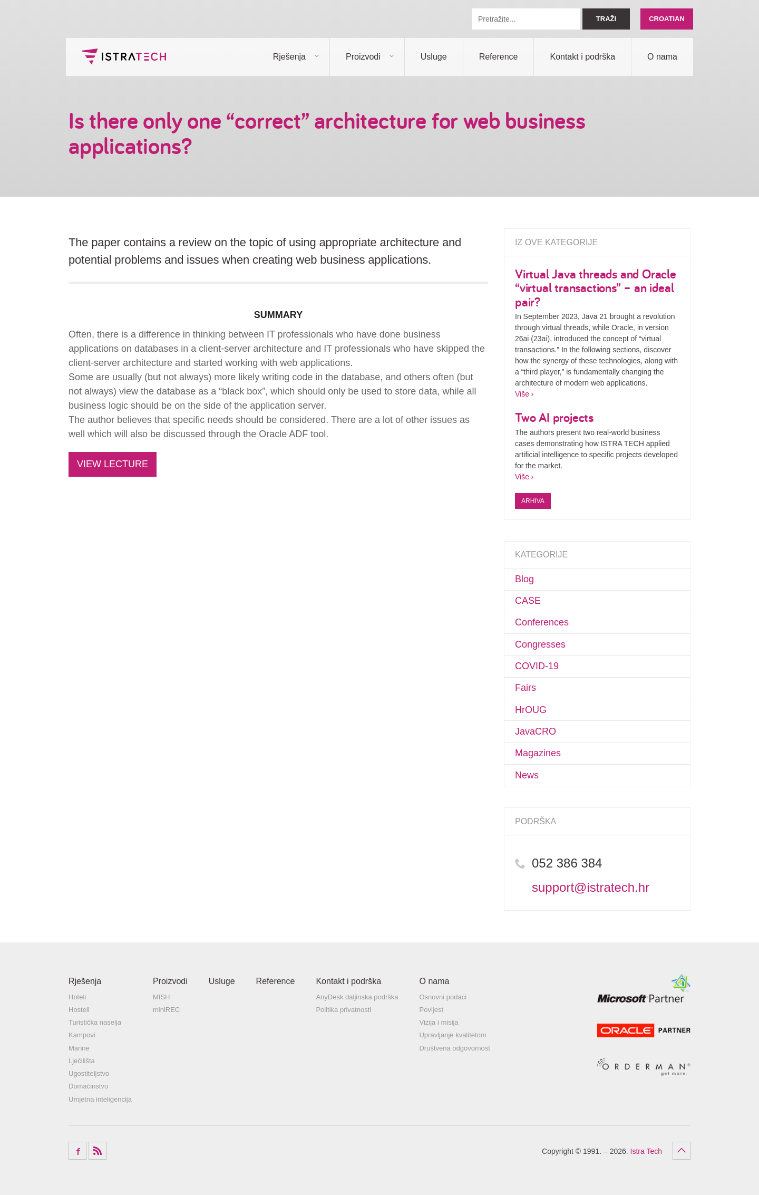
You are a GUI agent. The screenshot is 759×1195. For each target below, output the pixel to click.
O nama (662, 56)
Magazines (538, 753)
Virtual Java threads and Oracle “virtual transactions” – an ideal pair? (595, 287)
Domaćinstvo (88, 1086)
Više (522, 394)
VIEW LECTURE (112, 464)
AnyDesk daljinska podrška (357, 997)
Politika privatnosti (343, 1010)
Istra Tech (124, 56)
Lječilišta (82, 1061)
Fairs (525, 687)
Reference (498, 56)
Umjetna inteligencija (100, 1099)
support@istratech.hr (590, 887)
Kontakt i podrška (582, 56)
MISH (161, 997)
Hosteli (79, 1010)
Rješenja (289, 56)
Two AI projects (554, 417)
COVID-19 (537, 666)
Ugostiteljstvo (89, 1073)
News (527, 775)
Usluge (434, 56)
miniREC (166, 1010)
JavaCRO (535, 731)
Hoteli (77, 997)
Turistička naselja (95, 1022)
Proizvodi (363, 56)
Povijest (431, 1010)
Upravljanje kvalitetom (452, 1035)
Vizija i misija (438, 1022)
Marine (79, 1048)
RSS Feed (97, 1151)
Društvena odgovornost (454, 1048)
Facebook (77, 1151)
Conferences (542, 622)
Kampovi (82, 1035)
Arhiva (532, 501)
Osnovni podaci (442, 997)
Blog (524, 579)
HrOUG (531, 710)
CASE (528, 600)
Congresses (540, 644)
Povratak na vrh (681, 1151)
